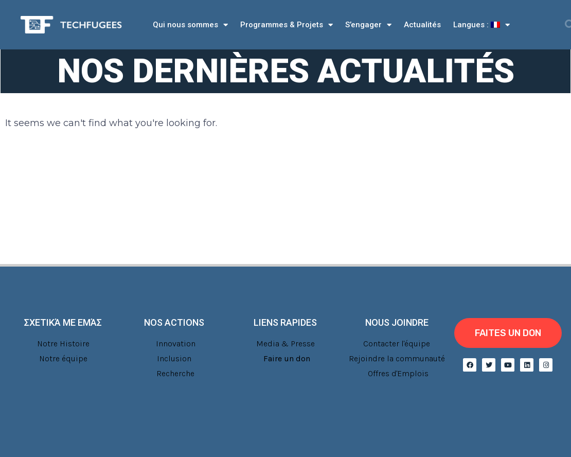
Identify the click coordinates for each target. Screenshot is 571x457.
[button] (508, 333)
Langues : (481, 25)
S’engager (368, 25)
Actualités (422, 24)
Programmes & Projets (286, 25)
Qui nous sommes (190, 25)
